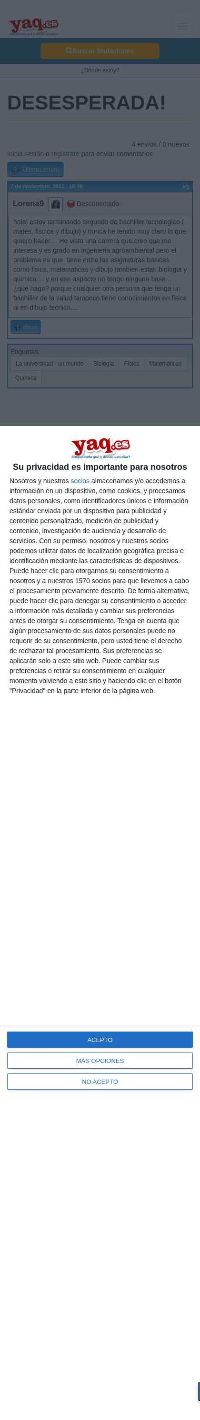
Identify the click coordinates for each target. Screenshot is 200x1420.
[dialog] (100, 923)
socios (80, 480)
